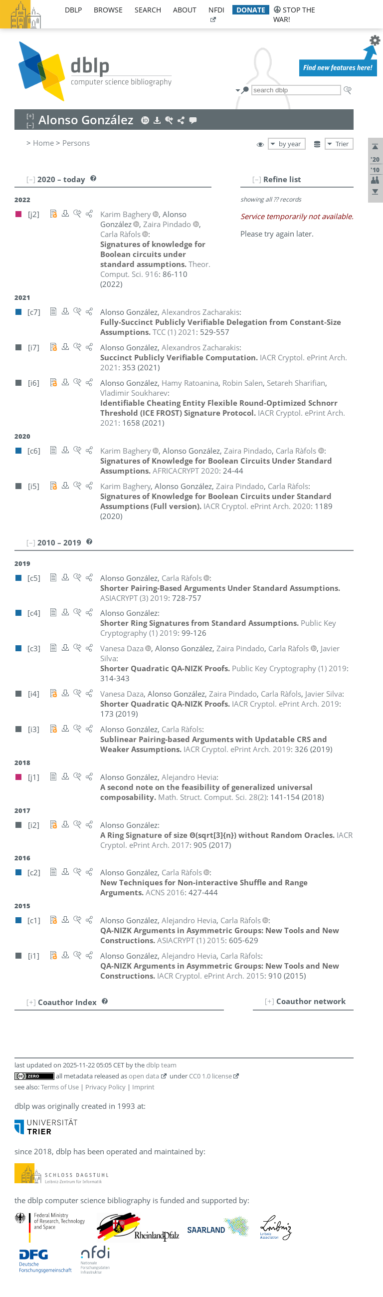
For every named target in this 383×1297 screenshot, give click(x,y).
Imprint (143, 1086)
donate (250, 9)
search (148, 9)
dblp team (161, 1064)
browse (108, 9)
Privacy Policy (105, 1086)
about (184, 9)
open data (144, 1075)
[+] (269, 1001)
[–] (256, 179)
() (212, 797)
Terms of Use (60, 1086)
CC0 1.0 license (210, 1075)
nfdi (216, 9)
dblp (73, 9)
